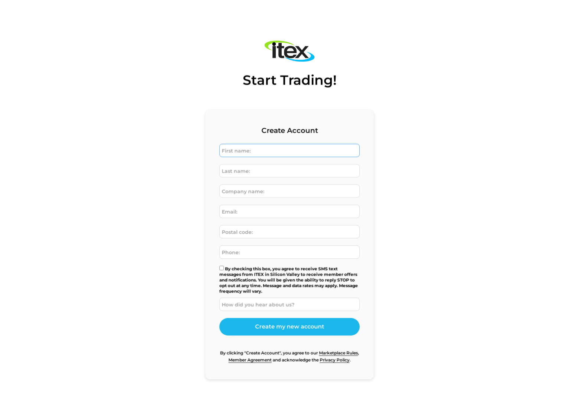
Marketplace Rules (336, 348)
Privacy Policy (332, 355)
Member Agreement (251, 355)
